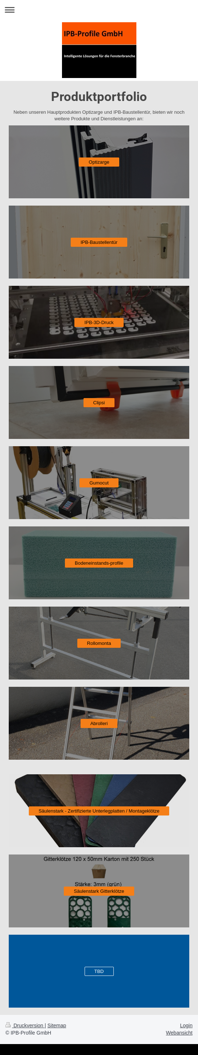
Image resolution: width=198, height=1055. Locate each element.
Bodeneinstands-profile (99, 563)
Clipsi (99, 402)
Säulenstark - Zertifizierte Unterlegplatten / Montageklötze (99, 811)
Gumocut (99, 483)
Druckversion (24, 1025)
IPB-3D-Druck (98, 322)
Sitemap (56, 1025)
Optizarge (99, 162)
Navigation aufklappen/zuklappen (99, 9)
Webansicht (179, 1033)
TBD (99, 971)
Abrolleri (99, 723)
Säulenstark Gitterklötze (99, 891)
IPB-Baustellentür (99, 242)
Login (186, 1025)
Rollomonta (99, 643)
